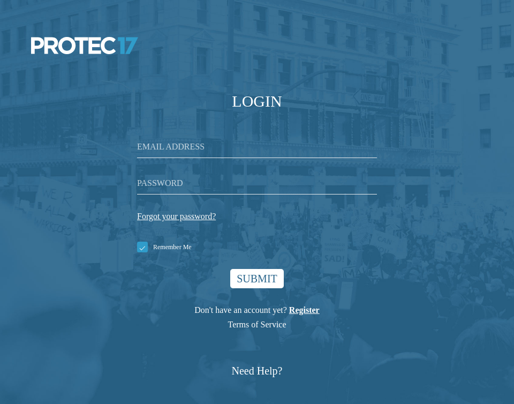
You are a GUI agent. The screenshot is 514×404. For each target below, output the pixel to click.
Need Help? (257, 371)
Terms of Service (257, 324)
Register (304, 310)
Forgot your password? (176, 216)
